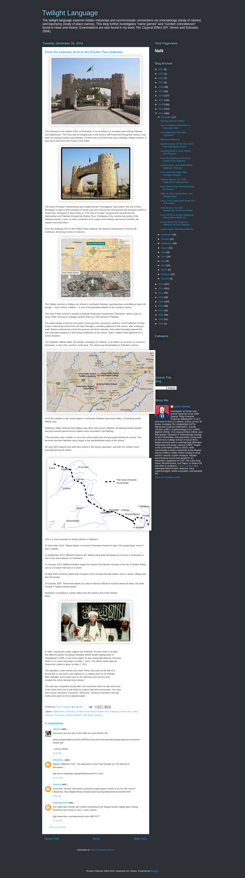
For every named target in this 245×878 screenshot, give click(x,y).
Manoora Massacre (170, 139)
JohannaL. (58, 760)
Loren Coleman (182, 406)
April (163, 265)
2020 (161, 87)
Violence (98, 715)
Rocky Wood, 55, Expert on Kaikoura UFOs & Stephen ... (176, 223)
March (164, 269)
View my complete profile (167, 477)
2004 (161, 323)
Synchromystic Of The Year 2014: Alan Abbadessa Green (177, 145)
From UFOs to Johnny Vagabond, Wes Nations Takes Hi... (177, 216)
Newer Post (52, 838)
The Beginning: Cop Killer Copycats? (173, 133)
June (164, 256)
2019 (161, 91)
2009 (161, 301)
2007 (161, 310)
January (165, 278)
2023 (161, 73)
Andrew (57, 784)
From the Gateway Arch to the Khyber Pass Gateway (175, 159)
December (166, 117)
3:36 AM (57, 796)
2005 (161, 319)
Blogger (154, 871)
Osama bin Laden (129, 711)
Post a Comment (57, 827)
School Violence (74, 715)
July (163, 252)
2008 (161, 306)
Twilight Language (70, 13)
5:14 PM (57, 753)
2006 (161, 314)
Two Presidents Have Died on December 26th (175, 126)
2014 (161, 113)
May (163, 261)
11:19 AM (57, 820)
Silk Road (88, 715)
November (166, 234)
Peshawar (60, 715)
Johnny (57, 729)
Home (96, 838)
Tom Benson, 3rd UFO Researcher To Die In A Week (176, 209)
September (167, 243)
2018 (161, 95)
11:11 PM (57, 778)
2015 (161, 108)
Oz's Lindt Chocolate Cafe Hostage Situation (173, 173)
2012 (161, 288)
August (165, 248)
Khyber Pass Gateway (108, 711)
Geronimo (71, 711)
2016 (161, 104)
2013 (161, 284)
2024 (161, 69)
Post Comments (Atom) (102, 850)
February (166, 274)
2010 (161, 297)
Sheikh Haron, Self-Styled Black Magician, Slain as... (176, 166)
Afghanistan (59, 711)
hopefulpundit (60, 802)
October (165, 239)
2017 (161, 100)
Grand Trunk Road (86, 711)
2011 (161, 292)
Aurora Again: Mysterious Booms (176, 229)
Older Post (140, 838)
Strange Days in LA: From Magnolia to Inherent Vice (174, 180)
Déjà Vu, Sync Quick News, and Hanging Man (176, 195)
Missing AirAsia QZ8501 (172, 121)
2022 (161, 78)
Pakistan (49, 715)
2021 (161, 82)
